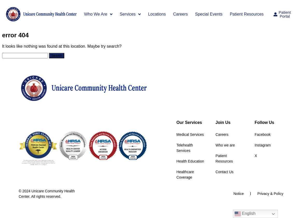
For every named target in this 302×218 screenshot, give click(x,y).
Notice (239, 194)
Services (130, 14)
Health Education (190, 161)
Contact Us (224, 172)
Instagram (263, 145)
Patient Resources (247, 14)
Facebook (262, 134)
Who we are (225, 145)
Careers (180, 14)
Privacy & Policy (270, 194)
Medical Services (190, 134)
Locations (157, 14)
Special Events (209, 14)
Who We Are (98, 14)
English (245, 214)
